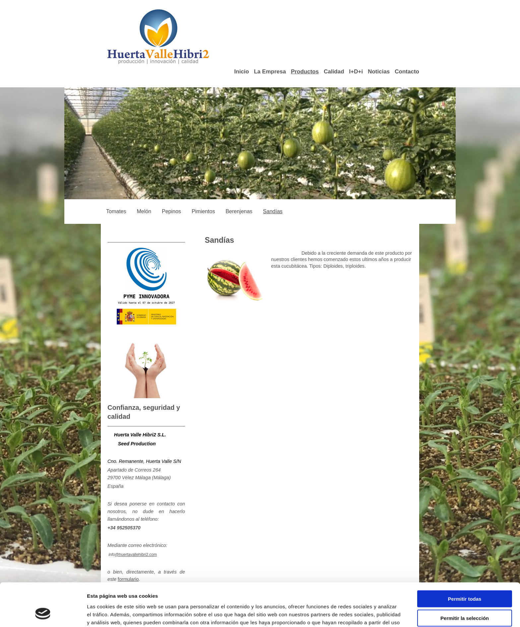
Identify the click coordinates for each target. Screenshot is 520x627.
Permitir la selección (464, 580)
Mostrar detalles (356, 614)
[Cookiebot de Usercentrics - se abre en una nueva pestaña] (43, 614)
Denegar (465, 599)
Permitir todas (465, 561)
